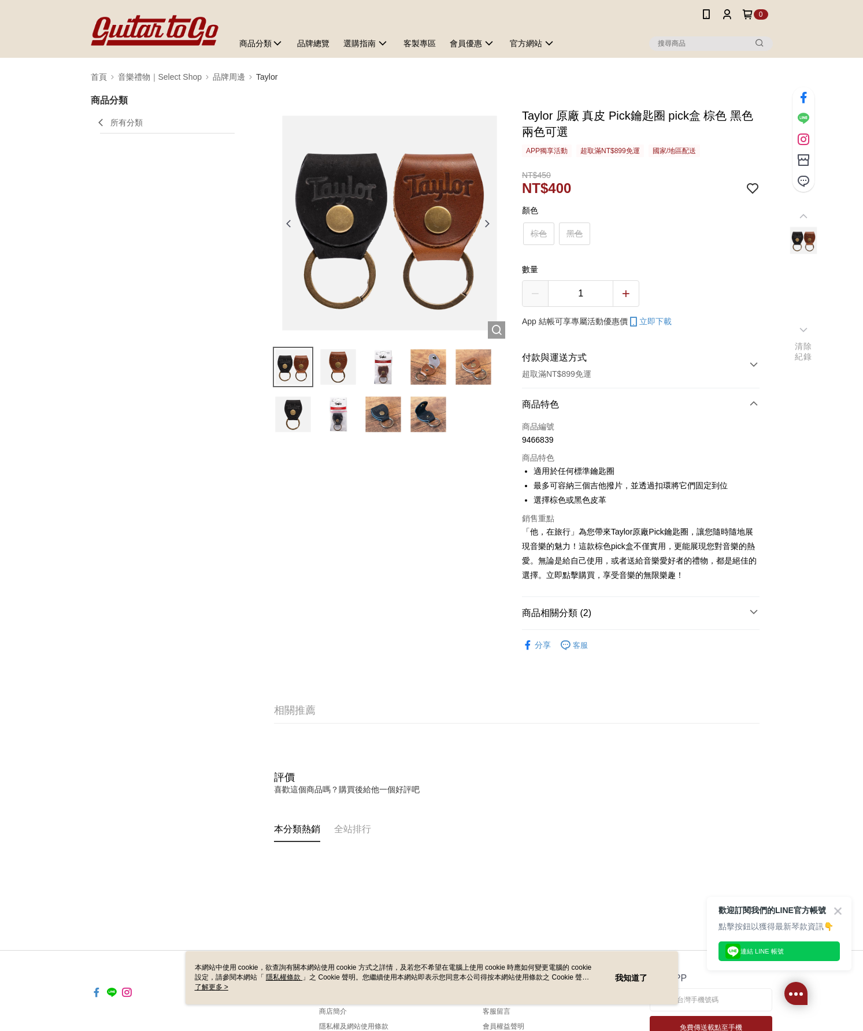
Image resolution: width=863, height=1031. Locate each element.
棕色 (539, 233)
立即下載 (650, 322)
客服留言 (496, 1011)
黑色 (574, 233)
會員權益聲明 (503, 1026)
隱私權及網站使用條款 (353, 1026)
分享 (536, 645)
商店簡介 (333, 1011)
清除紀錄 (803, 351)
